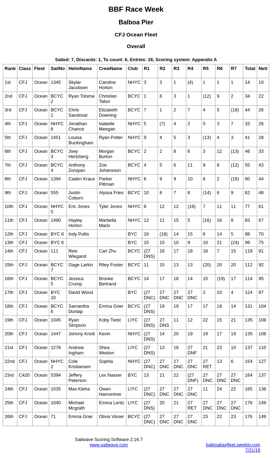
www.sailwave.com (109, 444)
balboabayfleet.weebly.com (233, 444)
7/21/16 (252, 450)
